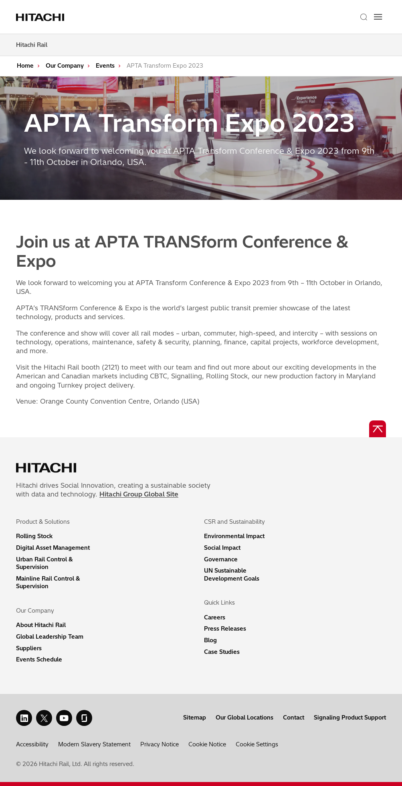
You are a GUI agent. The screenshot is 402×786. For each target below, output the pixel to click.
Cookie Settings (257, 744)
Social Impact (222, 547)
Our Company (65, 65)
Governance (221, 559)
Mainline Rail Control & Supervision (48, 582)
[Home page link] (41, 16)
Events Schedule (39, 659)
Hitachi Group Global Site (138, 494)
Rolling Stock (34, 536)
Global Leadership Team (49, 636)
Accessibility (32, 744)
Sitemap (194, 717)
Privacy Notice (159, 744)
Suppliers (29, 648)
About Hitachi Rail (41, 625)
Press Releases (225, 628)
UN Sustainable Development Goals (231, 574)
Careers (214, 617)
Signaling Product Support (350, 717)
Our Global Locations (244, 717)
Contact (293, 717)
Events (105, 65)
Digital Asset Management (53, 547)
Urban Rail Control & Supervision (44, 563)
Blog (210, 640)
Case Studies (222, 651)
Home (25, 65)
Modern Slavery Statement (94, 744)
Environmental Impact (234, 536)
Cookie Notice (207, 744)
